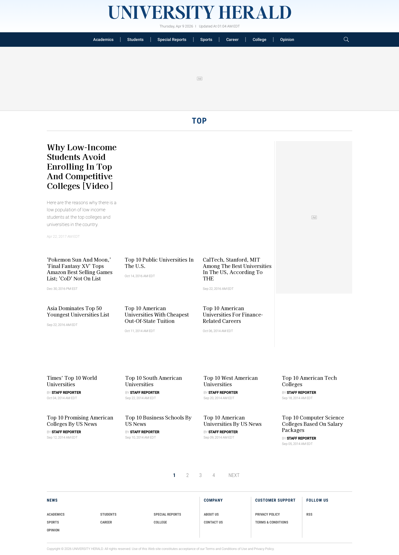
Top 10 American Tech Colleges (309, 381)
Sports (206, 39)
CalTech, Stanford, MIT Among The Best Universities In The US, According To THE (237, 269)
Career (232, 39)
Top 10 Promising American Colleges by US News (80, 420)
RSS (309, 514)
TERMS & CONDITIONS (271, 522)
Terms (210, 549)
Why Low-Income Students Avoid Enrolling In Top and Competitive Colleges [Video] (82, 166)
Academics (103, 39)
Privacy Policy (264, 549)
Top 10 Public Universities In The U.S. (159, 262)
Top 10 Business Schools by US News (158, 420)
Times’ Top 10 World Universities (72, 381)
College (259, 39)
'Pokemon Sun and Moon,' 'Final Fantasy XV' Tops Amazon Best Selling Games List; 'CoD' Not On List (79, 269)
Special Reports (172, 39)
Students (135, 39)
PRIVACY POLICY (267, 514)
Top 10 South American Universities (153, 381)
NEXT (234, 475)
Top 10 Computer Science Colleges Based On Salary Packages (313, 423)
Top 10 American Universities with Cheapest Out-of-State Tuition (157, 314)
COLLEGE (160, 522)
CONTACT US (213, 522)
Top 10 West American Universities (231, 381)
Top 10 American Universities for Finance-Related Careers (233, 314)
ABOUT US (211, 514)
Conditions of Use (234, 549)
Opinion (287, 39)
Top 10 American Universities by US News (233, 420)
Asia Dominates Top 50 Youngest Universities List (78, 311)
